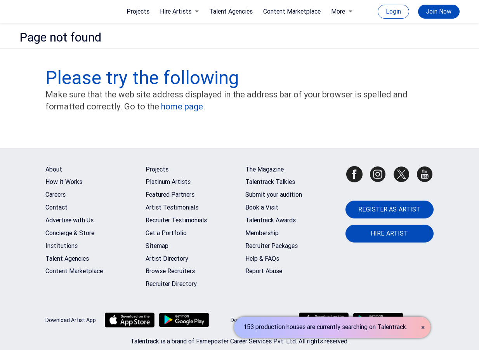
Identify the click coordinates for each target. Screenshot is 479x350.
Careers (55, 194)
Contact (56, 207)
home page (182, 106)
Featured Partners (170, 194)
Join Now (438, 11)
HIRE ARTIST (389, 233)
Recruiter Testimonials (176, 220)
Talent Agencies (231, 11)
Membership (262, 233)
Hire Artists (179, 11)
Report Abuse (263, 271)
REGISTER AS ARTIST (389, 209)
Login (393, 11)
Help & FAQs (262, 258)
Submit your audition (273, 194)
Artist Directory (167, 258)
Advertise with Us (69, 220)
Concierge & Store (69, 233)
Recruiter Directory (171, 284)
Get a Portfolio (166, 233)
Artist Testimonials (172, 207)
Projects (138, 11)
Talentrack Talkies (270, 181)
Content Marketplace (292, 11)
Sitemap (157, 246)
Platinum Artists (168, 181)
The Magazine (264, 169)
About (53, 169)
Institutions (61, 246)
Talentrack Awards (270, 220)
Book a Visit (261, 207)
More (341, 11)
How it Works (63, 181)
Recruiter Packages (271, 246)
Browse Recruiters (170, 271)
